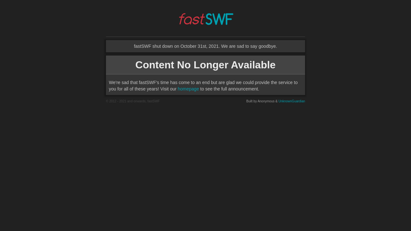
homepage (188, 88)
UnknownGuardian (291, 101)
